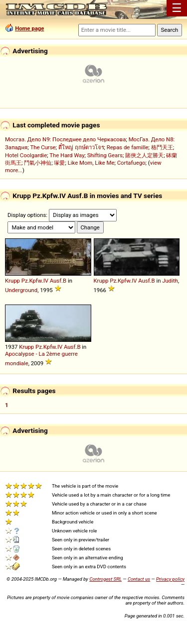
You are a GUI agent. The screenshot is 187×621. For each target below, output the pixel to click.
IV (45, 280)
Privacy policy (170, 579)
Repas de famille (128, 147)
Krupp (12, 280)
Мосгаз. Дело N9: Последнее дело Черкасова (65, 139)
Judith (170, 280)
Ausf (55, 280)
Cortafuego (131, 162)
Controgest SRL (105, 579)
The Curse (42, 147)
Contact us (139, 579)
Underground (21, 290)
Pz (24, 280)
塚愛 (59, 162)
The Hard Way (66, 155)
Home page (29, 28)
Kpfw (35, 280)
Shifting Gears (105, 155)
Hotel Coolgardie (26, 155)
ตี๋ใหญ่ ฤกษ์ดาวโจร (81, 147)
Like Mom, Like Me (91, 162)
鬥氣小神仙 (37, 162)
